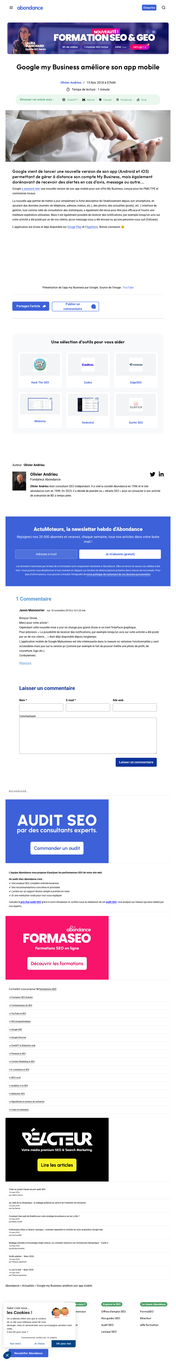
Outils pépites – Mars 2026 (21, 1256)
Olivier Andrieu (44, 474)
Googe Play (74, 227)
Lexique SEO (109, 1331)
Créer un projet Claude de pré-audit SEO (27, 1189)
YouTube (128, 287)
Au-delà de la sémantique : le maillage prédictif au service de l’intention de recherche (47, 1203)
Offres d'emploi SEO (113, 1311)
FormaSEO (147, 1311)
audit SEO (111, 902)
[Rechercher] (163, 7)
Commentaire (27, 716)
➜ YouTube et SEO (17, 1013)
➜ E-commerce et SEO (19, 1069)
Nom (23, 700)
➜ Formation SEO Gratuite (21, 997)
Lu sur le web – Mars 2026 (21, 1270)
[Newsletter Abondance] (28, 1353)
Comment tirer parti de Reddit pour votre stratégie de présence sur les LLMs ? (44, 1216)
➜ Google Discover (17, 1037)
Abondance (12, 1285)
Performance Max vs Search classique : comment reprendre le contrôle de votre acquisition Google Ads (56, 1229)
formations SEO (47, 989)
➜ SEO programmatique (20, 1021)
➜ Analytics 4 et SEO (18, 1085)
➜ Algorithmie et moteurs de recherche (26, 1101)
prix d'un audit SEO (31, 902)
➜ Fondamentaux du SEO (20, 1005)
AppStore (92, 227)
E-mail (71, 700)
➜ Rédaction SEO (17, 1094)
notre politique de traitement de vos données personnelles (118, 574)
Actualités (28, 1285)
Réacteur (145, 1318)
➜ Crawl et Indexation (19, 1110)
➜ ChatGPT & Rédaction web (22, 1045)
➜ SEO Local (14, 1077)
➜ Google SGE (15, 1029)
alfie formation (149, 1325)
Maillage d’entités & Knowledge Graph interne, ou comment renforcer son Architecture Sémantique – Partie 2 (58, 1243)
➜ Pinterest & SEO (17, 1053)
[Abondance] (30, 7)
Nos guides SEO (110, 1318)
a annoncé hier (31, 188)
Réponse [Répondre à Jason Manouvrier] (25, 663)
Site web (118, 700)
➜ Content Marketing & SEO (22, 1061)
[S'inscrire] (149, 7)
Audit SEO (107, 1325)
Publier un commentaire (79, 306)
